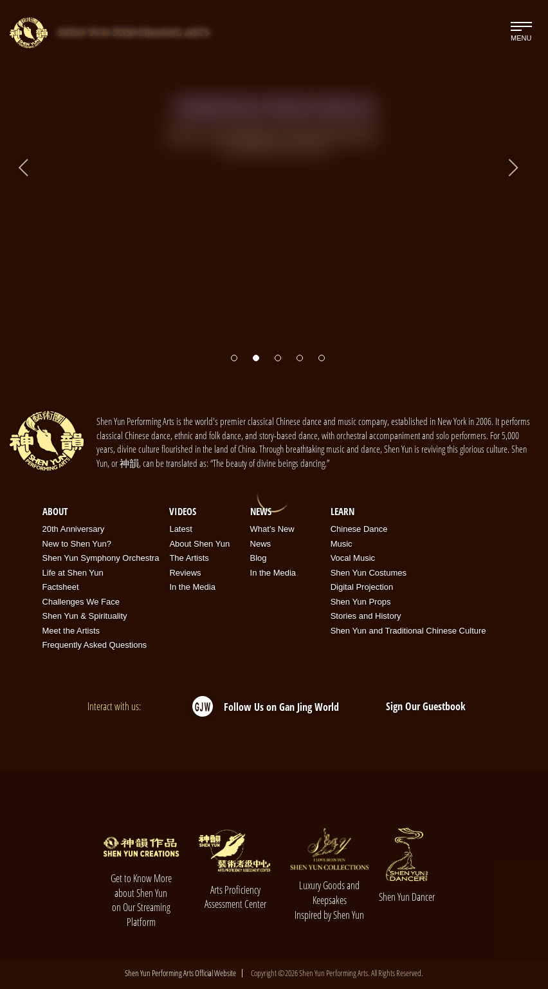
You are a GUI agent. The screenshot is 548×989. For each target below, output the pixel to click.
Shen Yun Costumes (368, 573)
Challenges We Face (81, 602)
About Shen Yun (199, 544)
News (260, 511)
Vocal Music (353, 558)
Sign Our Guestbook (426, 706)
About (55, 511)
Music (341, 544)
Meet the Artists (71, 631)
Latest (180, 529)
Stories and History (366, 616)
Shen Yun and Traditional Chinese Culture (408, 631)
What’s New (272, 529)
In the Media (192, 587)
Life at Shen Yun (73, 573)
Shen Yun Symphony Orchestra (101, 558)
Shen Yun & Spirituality (84, 616)
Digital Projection (362, 587)
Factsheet (60, 587)
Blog (258, 558)
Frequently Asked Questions (94, 645)
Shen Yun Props (361, 602)
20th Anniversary (73, 529)
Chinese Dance (359, 529)
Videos (182, 511)
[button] (234, 351)
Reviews (185, 573)
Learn (342, 511)
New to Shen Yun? (76, 544)
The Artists (188, 558)
